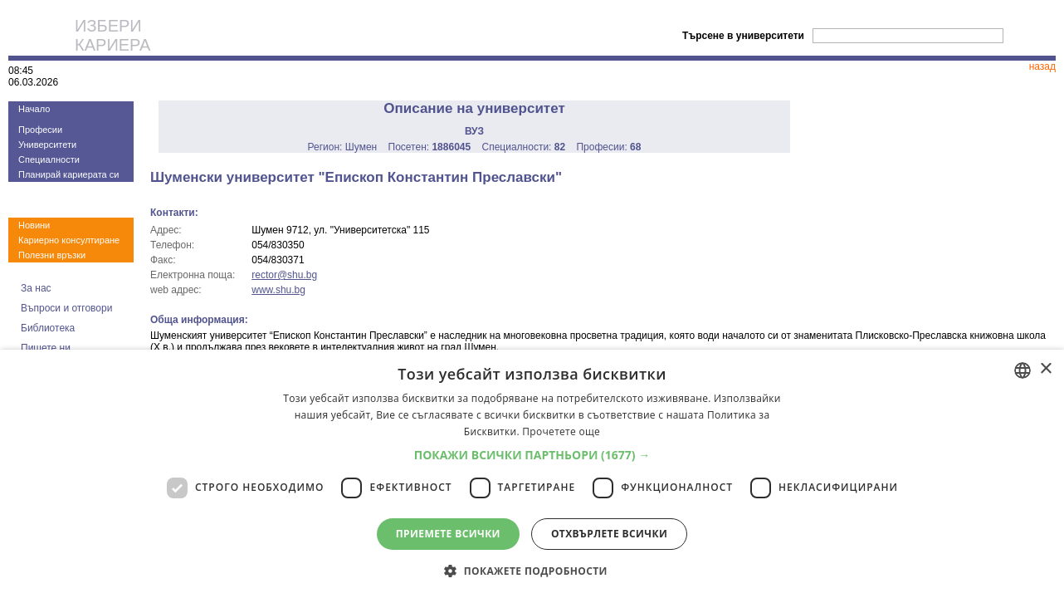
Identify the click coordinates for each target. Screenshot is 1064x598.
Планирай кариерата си (68, 174)
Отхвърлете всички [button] (609, 534)
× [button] (1045, 369)
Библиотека (48, 328)
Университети (47, 145)
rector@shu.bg (284, 275)
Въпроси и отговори (66, 308)
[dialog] (532, 474)
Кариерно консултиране (69, 240)
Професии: (608, 147)
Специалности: (524, 147)
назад (1042, 66)
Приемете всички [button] (448, 534)
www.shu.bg (278, 290)
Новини (34, 225)
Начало (34, 109)
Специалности (49, 159)
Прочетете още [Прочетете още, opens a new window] (561, 431)
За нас (36, 288)
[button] (532, 455)
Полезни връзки (51, 255)
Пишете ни (46, 348)
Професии (40, 130)
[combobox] (1022, 370)
